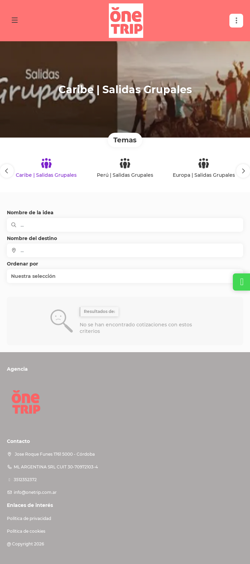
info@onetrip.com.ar (35, 492)
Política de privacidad (29, 518)
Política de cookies (26, 531)
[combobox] (125, 250)
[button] (7, 171)
